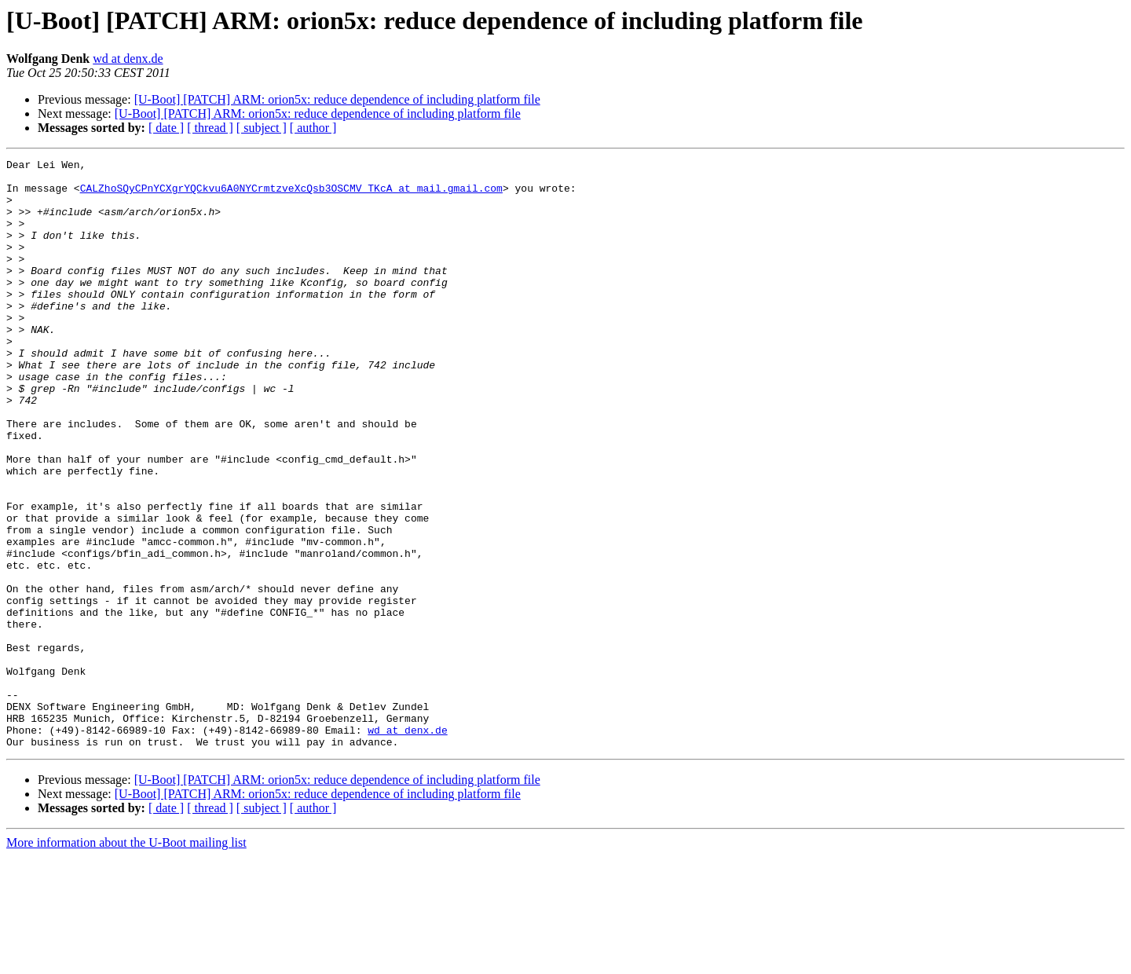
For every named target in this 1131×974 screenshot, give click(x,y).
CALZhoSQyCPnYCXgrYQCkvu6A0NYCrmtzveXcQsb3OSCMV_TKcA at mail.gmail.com (291, 195)
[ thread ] (210, 127)
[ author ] (313, 127)
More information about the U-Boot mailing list (126, 960)
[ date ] (166, 127)
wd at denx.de (128, 58)
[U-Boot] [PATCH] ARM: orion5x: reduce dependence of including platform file (337, 99)
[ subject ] (261, 127)
